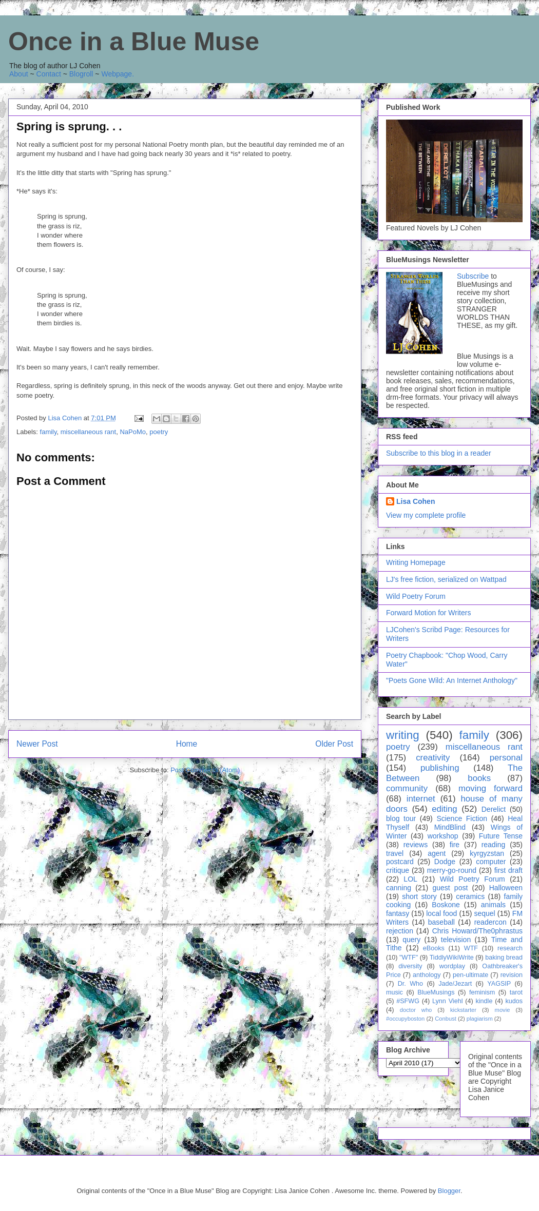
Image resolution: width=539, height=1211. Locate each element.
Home (187, 743)
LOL (410, 879)
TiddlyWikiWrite (452, 957)
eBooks (434, 948)
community (407, 788)
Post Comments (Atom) (205, 770)
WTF (471, 948)
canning (398, 888)
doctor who (416, 1010)
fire (454, 845)
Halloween (506, 888)
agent (437, 853)
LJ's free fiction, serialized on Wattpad (446, 579)
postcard (400, 861)
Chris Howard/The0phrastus (477, 931)
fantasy (397, 913)
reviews (415, 845)
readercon (490, 922)
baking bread (504, 957)
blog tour (401, 818)
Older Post (334, 743)
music (394, 992)
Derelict (494, 809)
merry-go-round (451, 870)
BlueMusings (435, 992)
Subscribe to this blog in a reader (438, 453)
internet (421, 799)
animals (493, 905)
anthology (427, 975)
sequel (484, 913)
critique (397, 870)
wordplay (452, 966)
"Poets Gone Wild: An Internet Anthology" (451, 680)
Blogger (449, 1191)
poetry (158, 432)
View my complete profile (426, 515)
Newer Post (37, 743)
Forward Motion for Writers (428, 613)
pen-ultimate (470, 975)
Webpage (116, 74)
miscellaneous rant (88, 432)
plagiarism (480, 1018)
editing (444, 809)
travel (394, 853)
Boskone (445, 905)
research (510, 948)
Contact (48, 74)
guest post (450, 888)
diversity (410, 966)
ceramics (470, 896)
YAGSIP (499, 983)
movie (502, 1010)
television (456, 939)
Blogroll (81, 74)
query (411, 939)
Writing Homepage (416, 562)
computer (491, 861)
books (479, 778)
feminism (482, 992)
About (18, 74)
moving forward (490, 788)
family (48, 432)
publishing (439, 768)
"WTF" (408, 957)
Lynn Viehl (447, 1001)
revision (511, 975)
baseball (441, 922)
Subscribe (473, 276)
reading (494, 845)
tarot (516, 992)
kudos (514, 1001)
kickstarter (463, 1010)
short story (419, 896)
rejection (399, 931)
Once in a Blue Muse (133, 41)
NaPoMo (133, 432)
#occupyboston (405, 1018)
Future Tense (501, 836)
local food (441, 913)
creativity (433, 758)
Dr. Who (410, 983)
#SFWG (407, 1001)
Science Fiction (461, 818)
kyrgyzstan (487, 853)
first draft (508, 870)
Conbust (445, 1018)
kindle (484, 1001)
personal (506, 758)
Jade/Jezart (455, 983)
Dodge (444, 861)
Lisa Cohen (415, 501)
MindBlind (450, 827)
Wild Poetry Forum (416, 596)
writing (402, 735)
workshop (443, 836)
